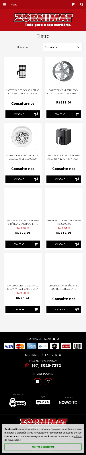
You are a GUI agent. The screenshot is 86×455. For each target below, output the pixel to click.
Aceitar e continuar (43, 447)
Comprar (67, 114)
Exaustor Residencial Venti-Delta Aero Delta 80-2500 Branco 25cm (22, 159)
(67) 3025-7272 (43, 365)
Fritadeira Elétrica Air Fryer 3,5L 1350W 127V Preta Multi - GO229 (63, 159)
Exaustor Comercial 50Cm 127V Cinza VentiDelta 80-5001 (63, 92)
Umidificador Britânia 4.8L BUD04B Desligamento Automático (64, 289)
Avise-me (27, 114)
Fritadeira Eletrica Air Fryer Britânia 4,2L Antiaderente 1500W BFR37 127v (23, 224)
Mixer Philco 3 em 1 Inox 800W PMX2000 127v (63, 222)
